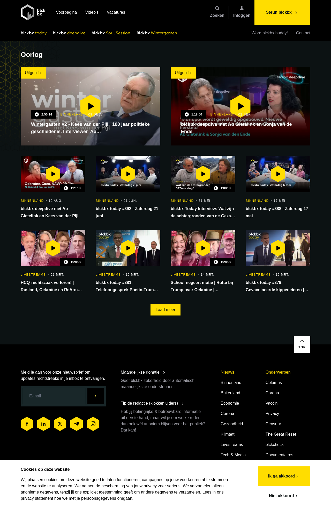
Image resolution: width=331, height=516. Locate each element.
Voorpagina (66, 13)
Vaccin (272, 403)
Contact (303, 33)
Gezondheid (232, 424)
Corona (227, 413)
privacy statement (37, 498)
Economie (230, 403)
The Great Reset (281, 434)
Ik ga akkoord (284, 476)
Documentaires (280, 455)
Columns (274, 382)
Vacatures (116, 13)
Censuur (273, 424)
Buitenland (230, 393)
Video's (92, 13)
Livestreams (232, 444)
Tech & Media (233, 455)
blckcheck (275, 444)
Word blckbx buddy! (270, 33)
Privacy (272, 413)
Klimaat (227, 434)
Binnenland (231, 382)
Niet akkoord (284, 496)
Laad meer (166, 309)
